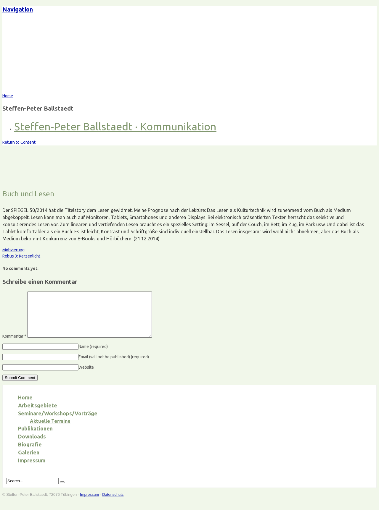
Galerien (28, 461)
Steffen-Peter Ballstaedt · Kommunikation (115, 126)
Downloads (32, 445)
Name (93, 355)
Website (86, 376)
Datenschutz (112, 503)
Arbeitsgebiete (37, 414)
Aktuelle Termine (50, 430)
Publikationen (35, 437)
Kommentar (14, 345)
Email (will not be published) (113, 365)
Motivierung (13, 249)
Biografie (30, 453)
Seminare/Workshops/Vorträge (57, 422)
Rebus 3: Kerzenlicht (21, 256)
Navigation (17, 9)
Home (25, 406)
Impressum (31, 469)
